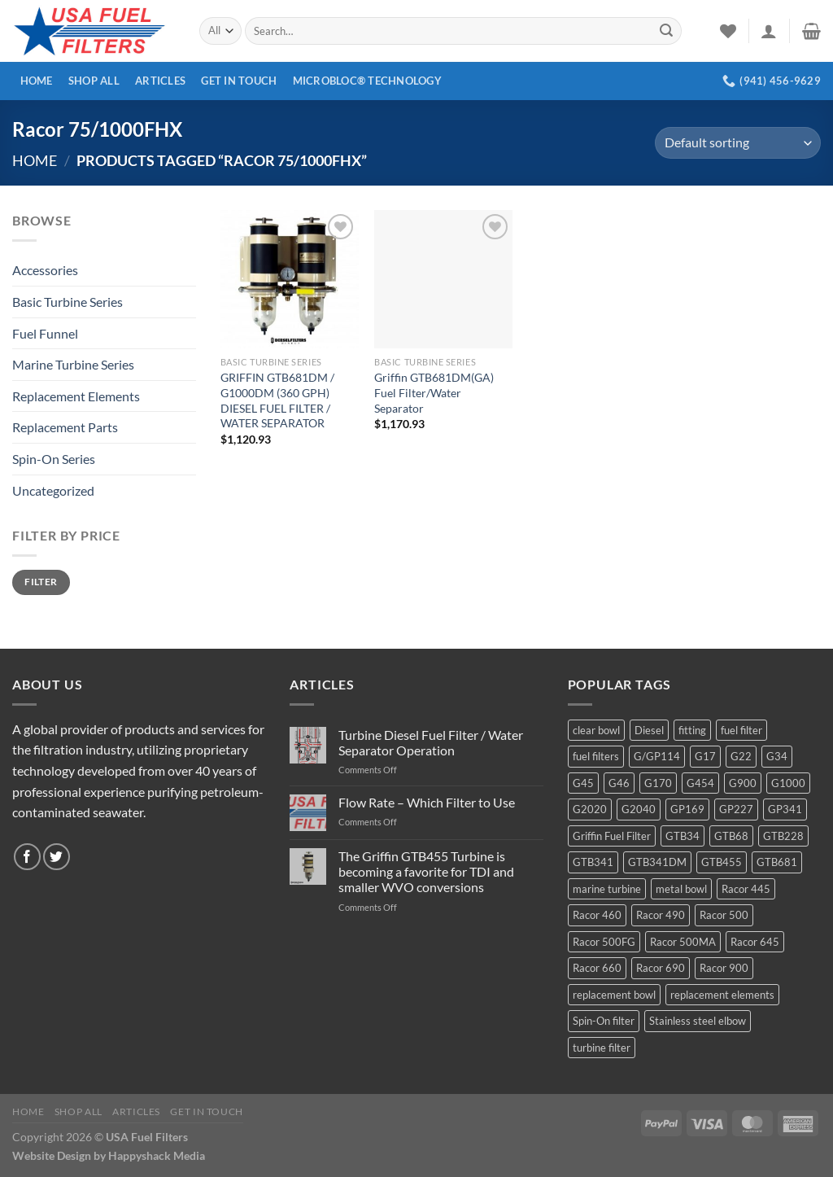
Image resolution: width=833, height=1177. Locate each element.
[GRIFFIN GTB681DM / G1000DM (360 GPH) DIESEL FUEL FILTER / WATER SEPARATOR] (289, 279)
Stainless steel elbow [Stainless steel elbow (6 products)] (697, 1020)
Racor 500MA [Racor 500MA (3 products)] (683, 941)
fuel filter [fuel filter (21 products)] (741, 730)
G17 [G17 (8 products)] (705, 756)
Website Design (51, 1155)
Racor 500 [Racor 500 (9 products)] (724, 914)
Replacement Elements (76, 396)
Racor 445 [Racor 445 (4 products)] (746, 888)
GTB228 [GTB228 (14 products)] (783, 835)
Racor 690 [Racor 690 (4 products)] (660, 967)
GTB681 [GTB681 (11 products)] (777, 862)
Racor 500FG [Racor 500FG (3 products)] (604, 941)
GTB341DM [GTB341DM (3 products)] (657, 862)
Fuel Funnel (45, 333)
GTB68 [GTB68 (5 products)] (731, 835)
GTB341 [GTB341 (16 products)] (593, 862)
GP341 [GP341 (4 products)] (785, 809)
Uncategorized (53, 490)
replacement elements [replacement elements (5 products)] (722, 994)
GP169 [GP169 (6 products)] (687, 809)
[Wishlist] (728, 31)
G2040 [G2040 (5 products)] (638, 809)
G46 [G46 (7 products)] (619, 783)
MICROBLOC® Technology (367, 80)
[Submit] (666, 31)
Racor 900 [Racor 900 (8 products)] (724, 967)
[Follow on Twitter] (56, 856)
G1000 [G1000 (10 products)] (788, 783)
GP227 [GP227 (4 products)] (736, 809)
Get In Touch (239, 80)
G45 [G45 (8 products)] (583, 783)
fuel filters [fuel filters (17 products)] (596, 756)
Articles (160, 80)
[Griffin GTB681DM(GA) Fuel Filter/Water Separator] (443, 279)
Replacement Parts (65, 427)
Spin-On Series (53, 458)
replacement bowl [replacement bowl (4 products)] (614, 994)
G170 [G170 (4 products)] (658, 783)
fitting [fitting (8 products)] (692, 730)
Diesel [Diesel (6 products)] (649, 730)
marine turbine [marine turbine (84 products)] (607, 888)
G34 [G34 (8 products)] (776, 756)
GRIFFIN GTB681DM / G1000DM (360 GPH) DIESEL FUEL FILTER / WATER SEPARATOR (277, 400)
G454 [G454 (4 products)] (700, 783)
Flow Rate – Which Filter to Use (426, 802)
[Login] (769, 31)
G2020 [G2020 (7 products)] (590, 809)
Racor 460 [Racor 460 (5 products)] (597, 914)
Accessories (45, 270)
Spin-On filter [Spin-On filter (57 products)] (604, 1020)
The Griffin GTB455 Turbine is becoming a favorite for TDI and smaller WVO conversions (426, 871)
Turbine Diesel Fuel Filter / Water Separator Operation (430, 742)
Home (36, 80)
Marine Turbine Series (73, 364)
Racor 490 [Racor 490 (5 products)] (660, 914)
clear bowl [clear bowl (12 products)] (596, 730)
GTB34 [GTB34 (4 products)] (682, 835)
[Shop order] (738, 143)
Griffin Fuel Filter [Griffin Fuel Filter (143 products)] (612, 835)
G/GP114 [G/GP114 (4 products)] (657, 756)
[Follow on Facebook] (27, 856)
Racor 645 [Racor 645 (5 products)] (755, 941)
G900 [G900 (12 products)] (743, 783)
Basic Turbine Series (67, 301)
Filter (40, 581)
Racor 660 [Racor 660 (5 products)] (597, 967)
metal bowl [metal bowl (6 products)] (681, 888)
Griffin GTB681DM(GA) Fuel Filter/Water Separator (434, 392)
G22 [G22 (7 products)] (741, 756)
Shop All (94, 80)
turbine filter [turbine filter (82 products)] (601, 1047)
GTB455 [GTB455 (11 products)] (721, 862)
